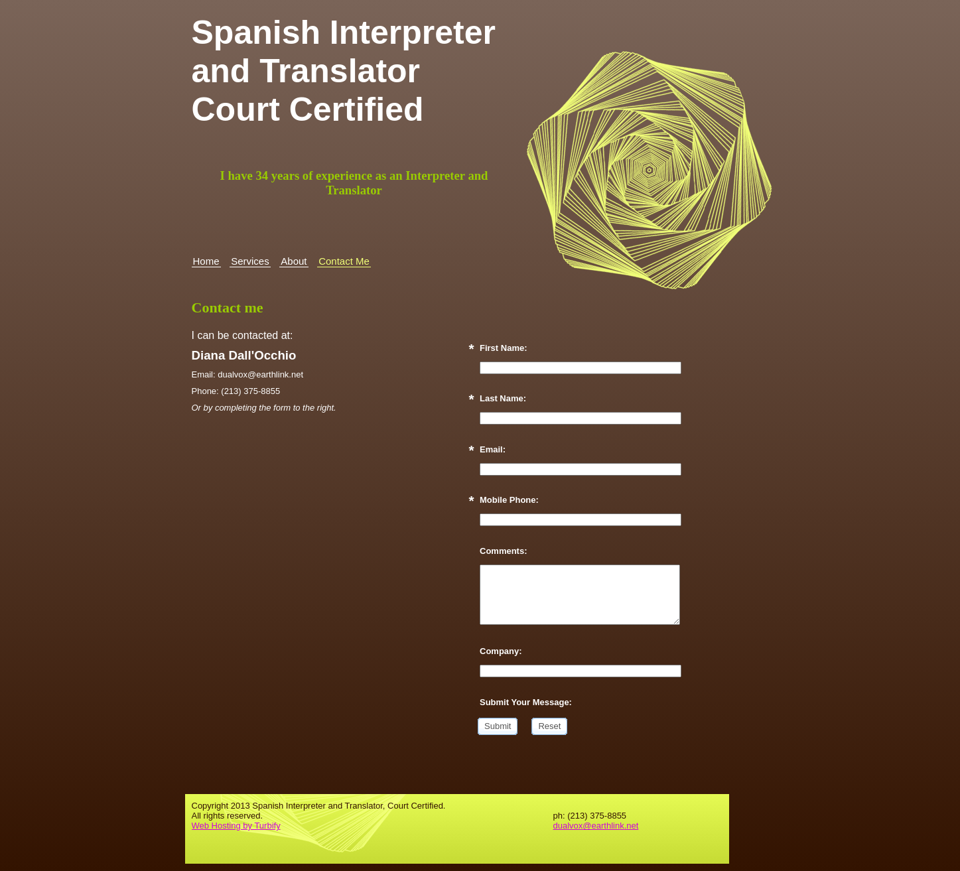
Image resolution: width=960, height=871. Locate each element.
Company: (501, 651)
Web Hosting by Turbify (236, 826)
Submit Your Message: (526, 702)
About (294, 261)
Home (206, 261)
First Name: (503, 348)
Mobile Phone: (509, 500)
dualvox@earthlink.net (596, 826)
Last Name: (503, 398)
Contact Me (344, 261)
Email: (493, 449)
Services (250, 261)
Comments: (503, 551)
